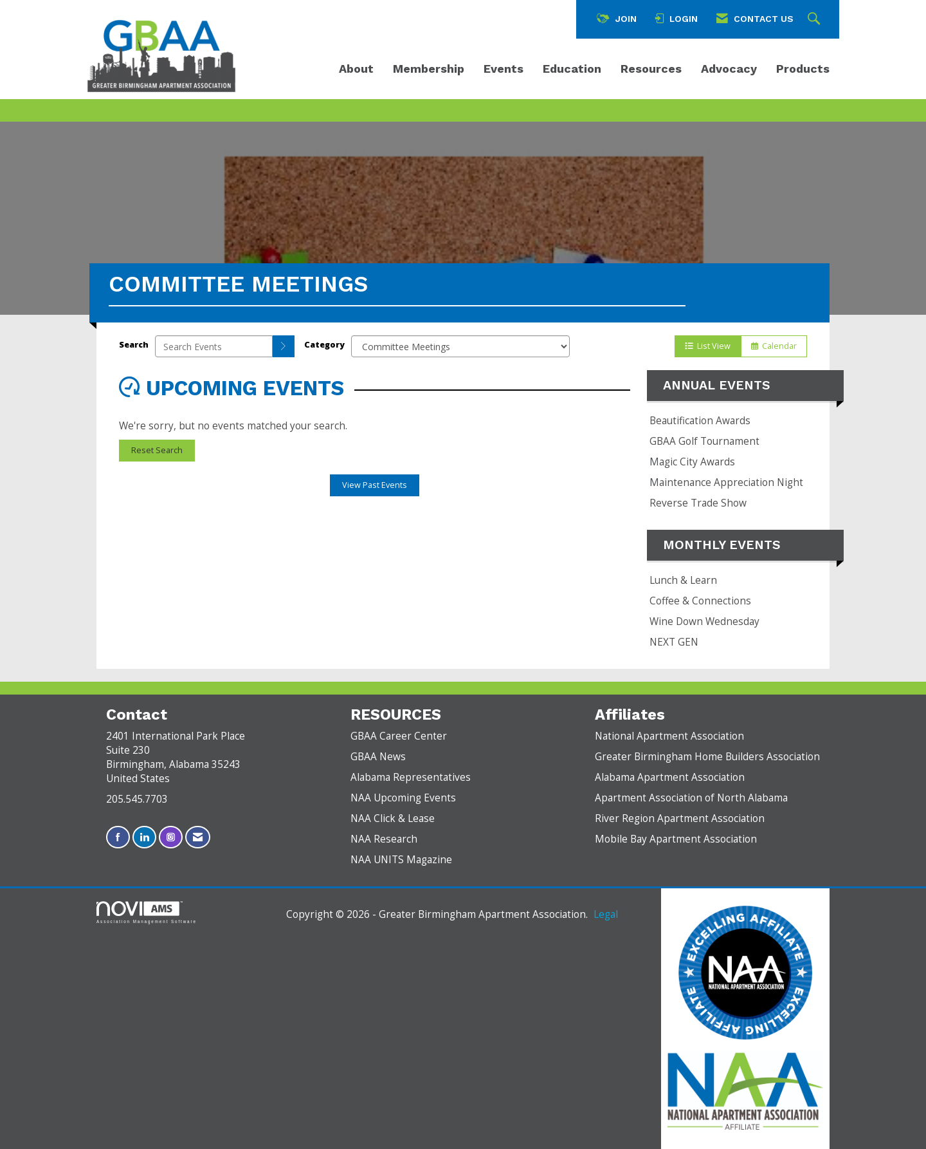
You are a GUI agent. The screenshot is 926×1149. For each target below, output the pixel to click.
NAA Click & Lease (392, 818)
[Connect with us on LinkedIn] (144, 837)
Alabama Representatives (410, 777)
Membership (428, 68)
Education (572, 68)
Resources (651, 68)
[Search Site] (815, 19)
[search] (284, 346)
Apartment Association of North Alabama (691, 798)
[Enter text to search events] (214, 346)
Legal (606, 914)
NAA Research (383, 839)
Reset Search (157, 450)
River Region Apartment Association (680, 818)
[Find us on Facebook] (118, 837)
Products (803, 68)
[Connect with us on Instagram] (171, 837)
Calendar (774, 346)
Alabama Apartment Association (670, 777)
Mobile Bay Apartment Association (676, 839)
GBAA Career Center (398, 736)
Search (134, 344)
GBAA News (378, 756)
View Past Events (374, 485)
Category (324, 344)
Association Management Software (146, 912)
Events (503, 68)
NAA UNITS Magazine (401, 859)
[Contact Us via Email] (197, 837)
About (356, 68)
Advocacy (729, 68)
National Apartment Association (669, 736)
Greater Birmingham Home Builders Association (707, 756)
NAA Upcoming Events (403, 798)
